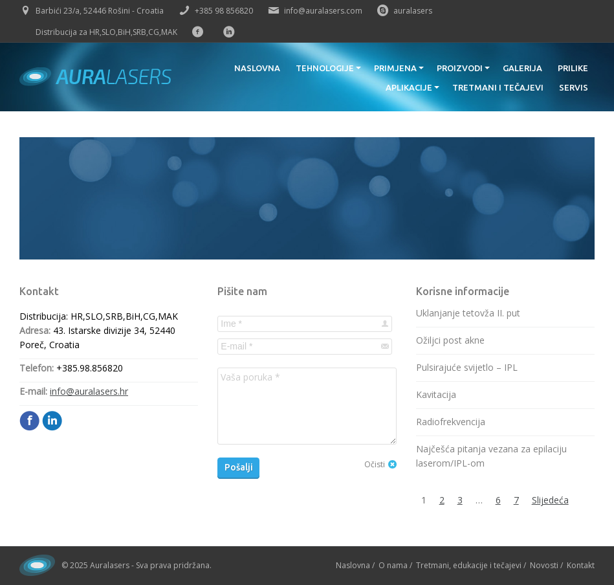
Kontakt (581, 565)
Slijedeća (550, 500)
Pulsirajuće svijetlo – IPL (467, 367)
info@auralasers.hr (89, 391)
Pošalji (239, 467)
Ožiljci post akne (450, 340)
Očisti (374, 464)
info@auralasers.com (323, 10)
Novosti (544, 565)
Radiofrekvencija (450, 421)
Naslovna (353, 565)
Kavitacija (436, 394)
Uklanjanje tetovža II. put (468, 313)
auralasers (412, 10)
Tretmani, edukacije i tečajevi (468, 565)
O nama (393, 565)
